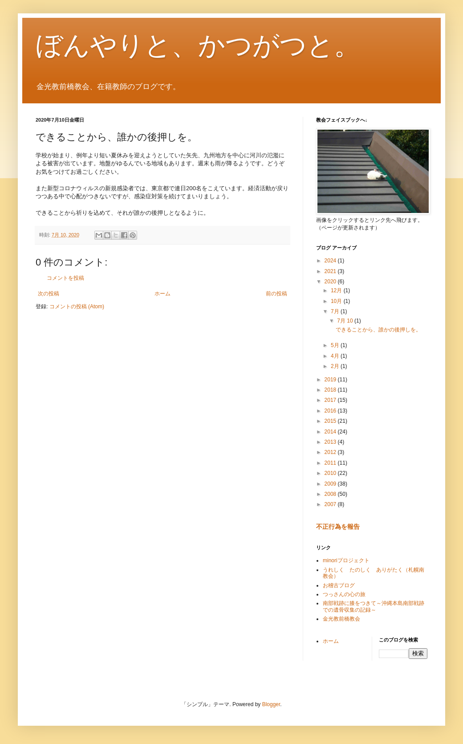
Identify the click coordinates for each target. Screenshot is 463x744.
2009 (331, 484)
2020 (331, 281)
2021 (331, 271)
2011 (331, 463)
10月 (337, 301)
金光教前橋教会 (341, 619)
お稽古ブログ (339, 585)
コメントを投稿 (65, 278)
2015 (331, 421)
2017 (331, 400)
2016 (331, 411)
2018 (331, 390)
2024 (331, 261)
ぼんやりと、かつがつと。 (198, 45)
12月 (337, 290)
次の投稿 (48, 293)
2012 (331, 452)
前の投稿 (276, 293)
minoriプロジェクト (346, 560)
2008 (331, 494)
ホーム (162, 293)
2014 (331, 432)
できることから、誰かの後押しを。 (378, 330)
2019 (331, 379)
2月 (336, 366)
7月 (336, 311)
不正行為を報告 (338, 526)
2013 (331, 442)
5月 (336, 345)
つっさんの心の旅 (344, 594)
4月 (336, 356)
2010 (331, 473)
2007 (331, 504)
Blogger (271, 704)
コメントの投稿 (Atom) (76, 306)
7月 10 (345, 321)
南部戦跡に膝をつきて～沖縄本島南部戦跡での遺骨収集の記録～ (373, 606)
